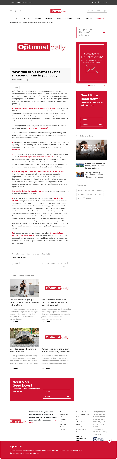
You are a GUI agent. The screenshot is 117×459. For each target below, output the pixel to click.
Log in (104, 11)
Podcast (79, 418)
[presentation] (92, 112)
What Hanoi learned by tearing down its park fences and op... (95, 166)
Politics (58, 18)
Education (69, 18)
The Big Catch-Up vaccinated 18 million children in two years (94, 174)
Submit (100, 125)
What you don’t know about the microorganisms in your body (36, 22)
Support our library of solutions (86, 32)
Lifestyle (89, 18)
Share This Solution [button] (20, 80)
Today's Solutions (82, 411)
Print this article (19, 257)
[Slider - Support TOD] (92, 85)
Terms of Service (82, 431)
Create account (94, 11)
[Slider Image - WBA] (91, 85)
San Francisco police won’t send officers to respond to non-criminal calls (55, 301)
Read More (14, 321)
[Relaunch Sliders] (94, 85)
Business (49, 18)
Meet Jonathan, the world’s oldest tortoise (23, 349)
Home (15, 18)
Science (38, 18)
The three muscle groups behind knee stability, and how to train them (24, 301)
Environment (26, 18)
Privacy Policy (81, 429)
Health (79, 18)
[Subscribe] (89, 85)
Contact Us (80, 426)
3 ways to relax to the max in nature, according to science (56, 349)
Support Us (100, 18)
